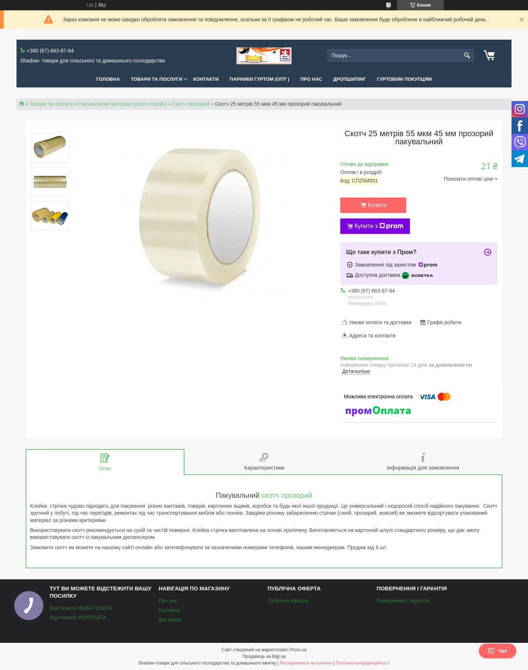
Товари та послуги (156, 79)
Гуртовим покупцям (404, 79)
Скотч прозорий (191, 104)
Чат (497, 651)
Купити (377, 205)
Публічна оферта (288, 601)
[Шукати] (467, 55)
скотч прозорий (286, 495)
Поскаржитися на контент (306, 663)
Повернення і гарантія (403, 601)
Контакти (206, 79)
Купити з (379, 226)
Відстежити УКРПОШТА (78, 617)
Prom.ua (298, 649)
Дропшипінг (349, 79)
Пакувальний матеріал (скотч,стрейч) (122, 104)
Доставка (169, 620)
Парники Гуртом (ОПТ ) (259, 79)
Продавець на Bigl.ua (264, 656)
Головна (108, 79)
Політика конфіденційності (363, 663)
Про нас (311, 79)
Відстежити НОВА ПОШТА (81, 608)
